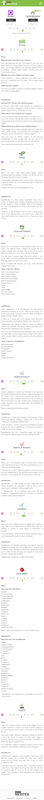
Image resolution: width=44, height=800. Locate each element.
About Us (28, 798)
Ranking (35, 798)
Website (11, 20)
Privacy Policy (10, 798)
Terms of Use (20, 798)
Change (11, 23)
